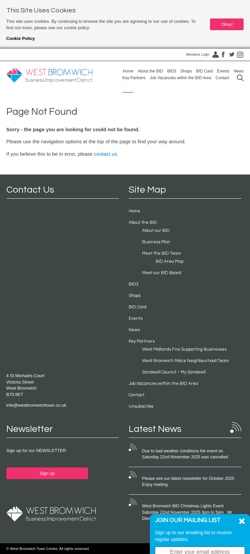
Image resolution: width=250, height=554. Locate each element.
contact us (105, 154)
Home (128, 71)
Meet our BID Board (161, 272)
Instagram (240, 54)
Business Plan (156, 242)
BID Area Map (169, 261)
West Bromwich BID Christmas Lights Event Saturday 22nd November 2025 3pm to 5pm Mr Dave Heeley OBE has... (187, 512)
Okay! (227, 24)
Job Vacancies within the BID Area (180, 77)
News (239, 71)
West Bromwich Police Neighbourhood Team (185, 360)
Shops (186, 71)
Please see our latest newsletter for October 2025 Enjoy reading (188, 481)
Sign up (47, 473)
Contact (222, 77)
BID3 (171, 71)
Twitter (232, 54)
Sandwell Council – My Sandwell (174, 372)
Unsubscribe (141, 406)
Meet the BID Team (161, 253)
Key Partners (133, 77)
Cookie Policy (20, 38)
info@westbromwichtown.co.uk (36, 405)
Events (223, 71)
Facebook (223, 54)
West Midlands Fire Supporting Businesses (184, 349)
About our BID (156, 230)
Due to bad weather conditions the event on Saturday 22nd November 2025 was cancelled (185, 454)
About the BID (150, 71)
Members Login (197, 54)
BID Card (204, 71)
